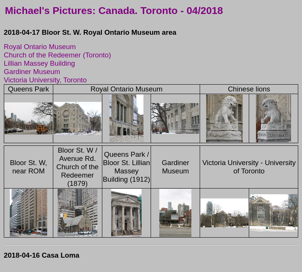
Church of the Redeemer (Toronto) (57, 55)
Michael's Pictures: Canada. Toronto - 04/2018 (114, 10)
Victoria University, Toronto (45, 80)
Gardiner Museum (32, 72)
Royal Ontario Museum (40, 47)
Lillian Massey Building (39, 63)
